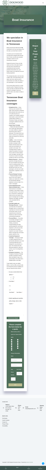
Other (14, 349)
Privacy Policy (5, 424)
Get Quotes (4, 418)
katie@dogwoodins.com (30, 408)
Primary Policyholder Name (15, 355)
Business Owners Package (20, 346)
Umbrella (14, 346)
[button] (35, 93)
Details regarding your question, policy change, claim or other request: (16, 301)
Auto (14, 339)
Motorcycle (14, 344)
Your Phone (19, 292)
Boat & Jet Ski (20, 344)
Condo (14, 341)
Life (19, 343)
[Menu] (43, 2)
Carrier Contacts (5, 420)
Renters (20, 341)
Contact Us (4, 422)
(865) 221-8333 (19, 409)
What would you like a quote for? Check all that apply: (16, 334)
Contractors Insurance (20, 348)
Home (20, 339)
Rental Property (14, 343)
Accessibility (5, 425)
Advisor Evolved (29, 462)
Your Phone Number (13, 372)
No (13, 278)
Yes (13, 277)
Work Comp (14, 348)
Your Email (12, 292)
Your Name (12, 281)
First (10, 285)
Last (10, 289)
